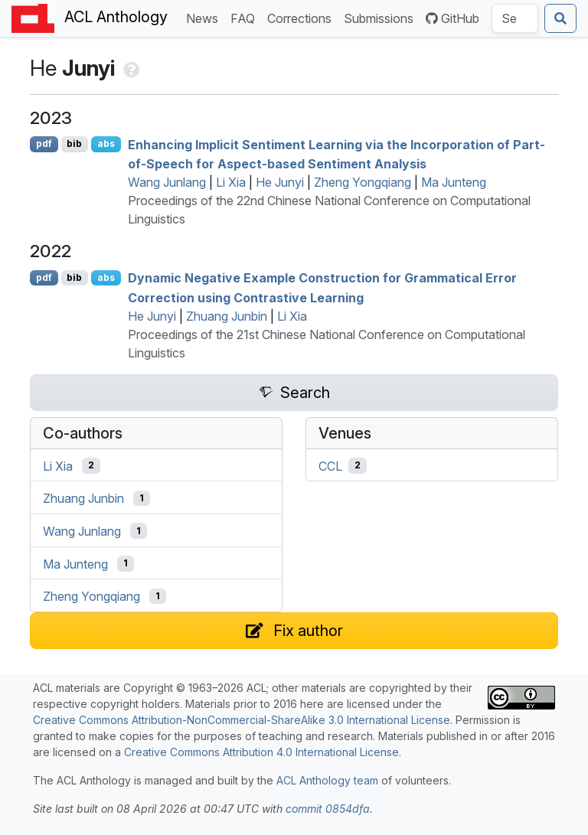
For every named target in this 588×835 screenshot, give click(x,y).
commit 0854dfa (328, 808)
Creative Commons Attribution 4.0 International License (261, 751)
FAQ (245, 17)
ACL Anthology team (327, 780)
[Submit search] (560, 18)
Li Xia (231, 182)
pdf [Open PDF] (44, 143)
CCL (330, 465)
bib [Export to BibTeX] (74, 143)
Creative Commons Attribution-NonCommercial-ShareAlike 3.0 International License (241, 719)
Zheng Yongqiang (362, 182)
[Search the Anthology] (515, 18)
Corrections (302, 17)
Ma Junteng (453, 182)
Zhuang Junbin (226, 316)
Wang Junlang (167, 182)
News (205, 17)
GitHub (452, 18)
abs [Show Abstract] (106, 143)
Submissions (382, 17)
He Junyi (280, 182)
